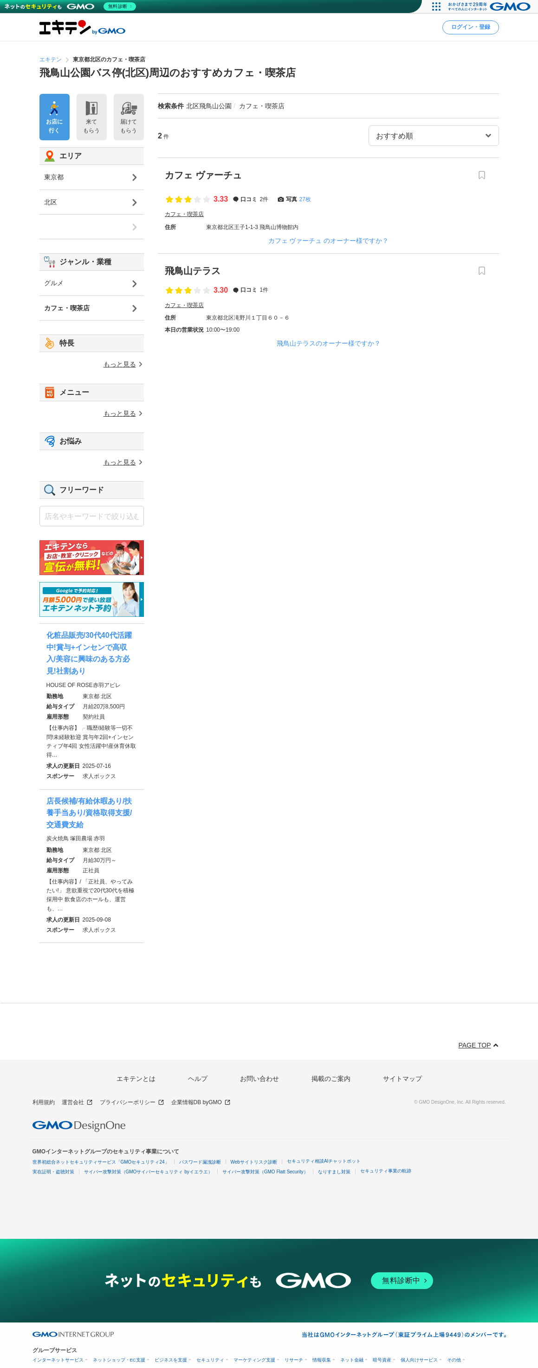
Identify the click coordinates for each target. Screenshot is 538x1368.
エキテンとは (136, 1078)
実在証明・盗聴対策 (53, 1171)
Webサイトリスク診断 (254, 1162)
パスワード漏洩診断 (200, 1162)
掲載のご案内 (330, 1078)
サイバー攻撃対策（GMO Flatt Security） (265, 1171)
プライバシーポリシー (132, 1102)
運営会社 (77, 1102)
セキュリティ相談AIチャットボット (324, 1161)
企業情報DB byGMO (201, 1102)
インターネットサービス (58, 1359)
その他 (454, 1359)
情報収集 (321, 1359)
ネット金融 (351, 1359)
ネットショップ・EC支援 (119, 1359)
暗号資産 (382, 1359)
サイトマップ (402, 1078)
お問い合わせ (259, 1078)
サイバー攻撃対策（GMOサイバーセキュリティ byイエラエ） (148, 1171)
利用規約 (43, 1102)
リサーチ (294, 1359)
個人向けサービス (419, 1359)
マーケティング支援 (254, 1359)
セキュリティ (210, 1359)
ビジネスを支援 (171, 1359)
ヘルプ (197, 1078)
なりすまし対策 (334, 1171)
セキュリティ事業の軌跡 (385, 1170)
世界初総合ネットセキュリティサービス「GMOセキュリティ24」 (100, 1162)
